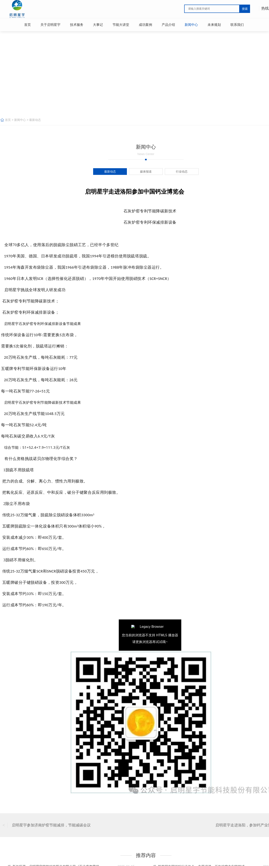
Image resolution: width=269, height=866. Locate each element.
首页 (8, 120)
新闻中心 (20, 120)
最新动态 (35, 120)
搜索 (245, 8)
